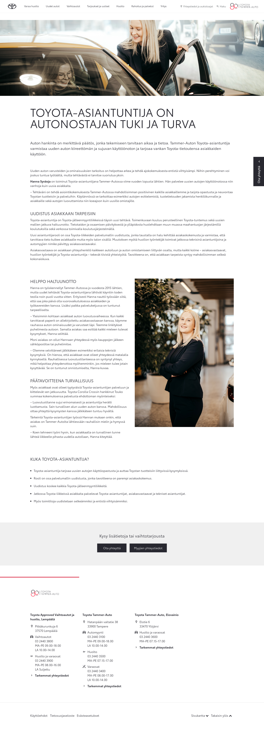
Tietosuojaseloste (62, 715)
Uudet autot (53, 6)
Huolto (120, 6)
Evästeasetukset (88, 715)
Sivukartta (200, 715)
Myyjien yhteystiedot (148, 548)
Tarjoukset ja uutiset (98, 6)
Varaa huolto (31, 6)
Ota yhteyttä (112, 548)
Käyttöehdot (38, 715)
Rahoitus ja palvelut (142, 6)
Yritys (163, 6)
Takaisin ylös (221, 715)
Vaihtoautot (73, 6)
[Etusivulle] (244, 6)
